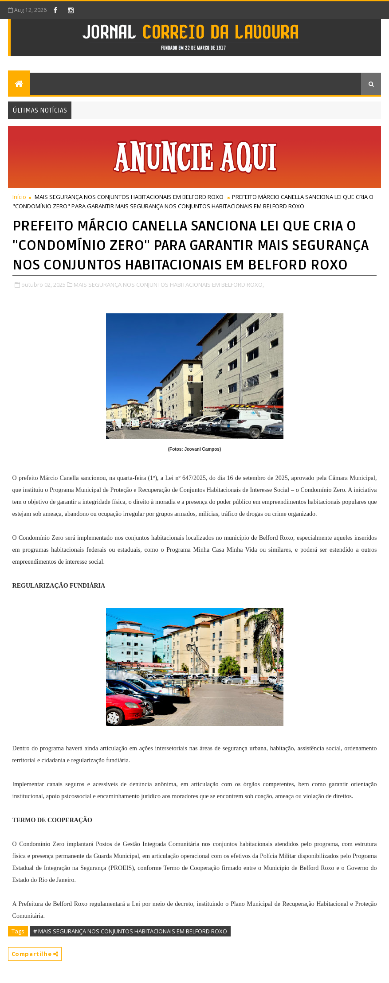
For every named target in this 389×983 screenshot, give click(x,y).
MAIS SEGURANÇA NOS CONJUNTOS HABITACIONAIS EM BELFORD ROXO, (169, 285)
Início (19, 197)
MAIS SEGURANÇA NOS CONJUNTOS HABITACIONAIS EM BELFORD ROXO (129, 197)
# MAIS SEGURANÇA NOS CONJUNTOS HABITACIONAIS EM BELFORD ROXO (130, 931)
